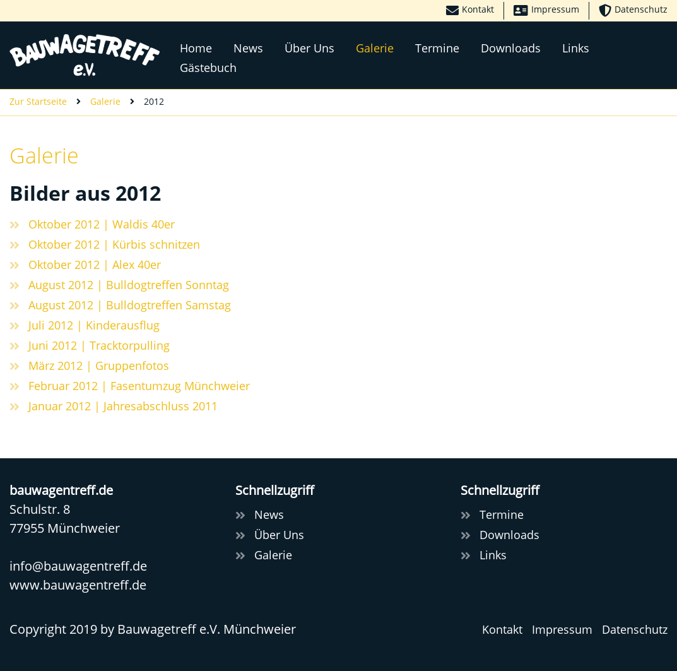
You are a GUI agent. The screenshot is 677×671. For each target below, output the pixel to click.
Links (575, 48)
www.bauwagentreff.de (77, 584)
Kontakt (502, 629)
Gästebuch (208, 67)
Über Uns (309, 48)
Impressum (562, 629)
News (248, 48)
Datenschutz (635, 629)
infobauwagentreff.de (78, 565)
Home (196, 48)
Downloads (511, 48)
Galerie (375, 48)
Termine (437, 48)
